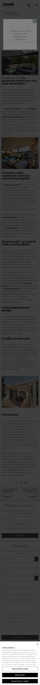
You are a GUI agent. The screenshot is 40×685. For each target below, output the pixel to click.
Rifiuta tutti (20, 677)
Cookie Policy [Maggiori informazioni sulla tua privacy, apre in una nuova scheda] (30, 666)
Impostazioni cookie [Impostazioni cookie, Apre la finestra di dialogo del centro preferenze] (20, 671)
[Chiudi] (37, 646)
